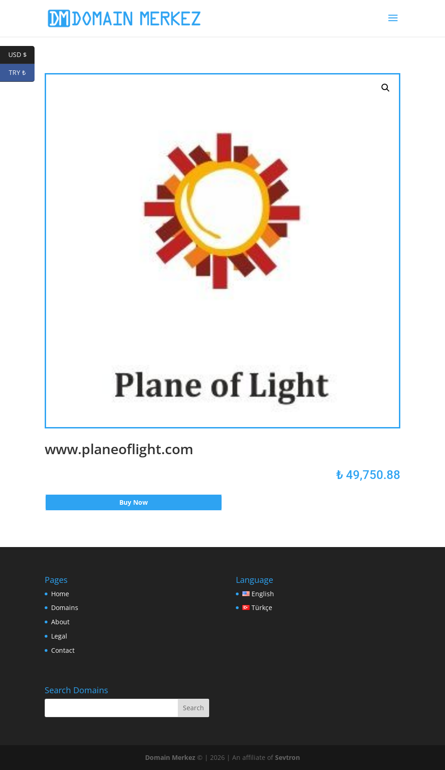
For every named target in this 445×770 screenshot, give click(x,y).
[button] (385, 88)
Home (60, 593)
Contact (63, 650)
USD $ (21, 55)
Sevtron (287, 757)
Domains (64, 607)
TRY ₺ (22, 73)
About (60, 621)
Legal (59, 636)
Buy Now (133, 502)
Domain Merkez (170, 757)
